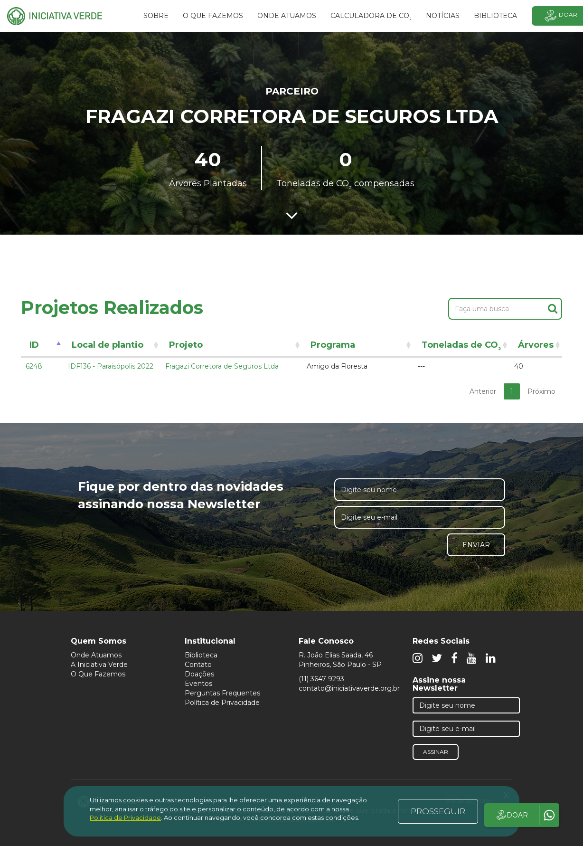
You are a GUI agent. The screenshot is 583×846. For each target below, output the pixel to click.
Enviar (476, 545)
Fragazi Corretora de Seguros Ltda (222, 366)
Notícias (443, 15)
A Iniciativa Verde (99, 664)
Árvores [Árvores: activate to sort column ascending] (536, 345)
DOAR (511, 815)
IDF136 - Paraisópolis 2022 (110, 366)
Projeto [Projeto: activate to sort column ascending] (186, 345)
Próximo (541, 391)
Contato (198, 664)
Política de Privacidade (222, 702)
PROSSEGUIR (438, 811)
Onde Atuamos (96, 655)
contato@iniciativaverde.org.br (349, 688)
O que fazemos (213, 15)
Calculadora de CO (371, 17)
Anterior (483, 391)
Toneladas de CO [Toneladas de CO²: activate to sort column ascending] (461, 346)
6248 (34, 366)
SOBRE (156, 15)
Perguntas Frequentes (222, 693)
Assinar (435, 751)
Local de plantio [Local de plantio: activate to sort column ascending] (107, 345)
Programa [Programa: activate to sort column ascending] (332, 345)
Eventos (198, 683)
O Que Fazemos (98, 674)
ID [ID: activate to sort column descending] (34, 345)
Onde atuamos (286, 15)
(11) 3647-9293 (321, 679)
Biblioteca (201, 655)
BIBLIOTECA (495, 15)
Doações (199, 674)
